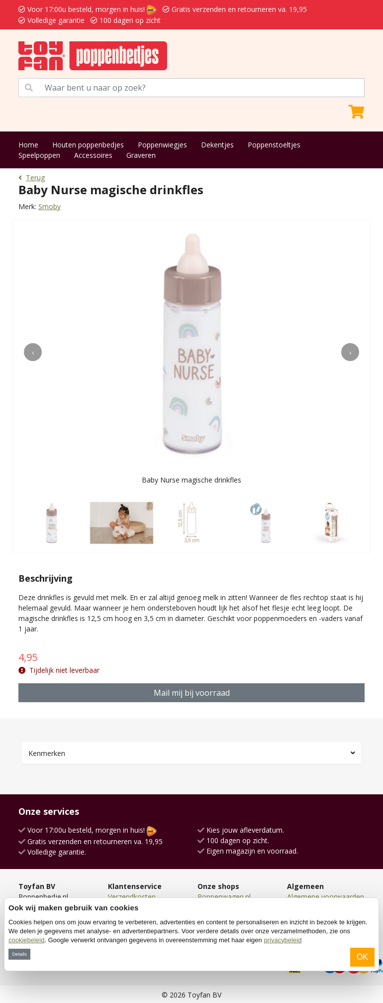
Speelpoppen (39, 155)
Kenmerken (46, 753)
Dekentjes (217, 144)
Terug (31, 177)
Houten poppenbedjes (88, 144)
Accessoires (93, 155)
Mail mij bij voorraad (192, 692)
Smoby (49, 206)
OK (362, 957)
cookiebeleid (26, 940)
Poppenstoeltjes (274, 144)
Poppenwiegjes (162, 144)
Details (19, 954)
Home (28, 144)
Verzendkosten (132, 896)
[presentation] (33, 352)
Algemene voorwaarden (325, 896)
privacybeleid (282, 940)
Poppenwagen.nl (224, 896)
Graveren (141, 155)
